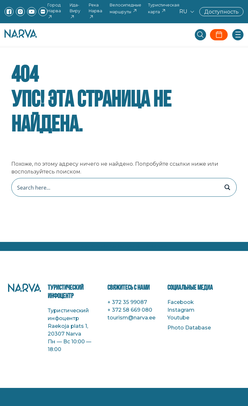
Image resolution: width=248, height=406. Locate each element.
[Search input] (117, 187)
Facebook (180, 302)
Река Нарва (95, 11)
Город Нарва (54, 11)
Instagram (180, 310)
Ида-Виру (75, 11)
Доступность (221, 11)
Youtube (178, 318)
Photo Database (189, 328)
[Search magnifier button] (227, 187)
